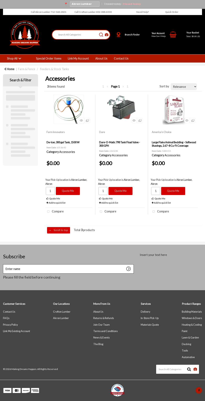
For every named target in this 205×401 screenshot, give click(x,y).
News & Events (101, 337)
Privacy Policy (10, 324)
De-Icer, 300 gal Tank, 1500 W (62, 142)
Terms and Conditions (105, 331)
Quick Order (171, 11)
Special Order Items (48, 58)
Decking (186, 344)
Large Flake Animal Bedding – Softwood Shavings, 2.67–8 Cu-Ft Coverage (174, 144)
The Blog (98, 344)
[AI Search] (107, 34)
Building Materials (192, 311)
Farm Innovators (55, 132)
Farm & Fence (26, 69)
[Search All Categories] (81, 35)
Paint (184, 331)
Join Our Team (101, 324)
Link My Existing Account (16, 331)
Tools (185, 350)
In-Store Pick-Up (150, 318)
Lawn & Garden (190, 337)
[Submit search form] (101, 34)
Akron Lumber (61, 318)
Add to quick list (55, 202)
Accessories (67, 152)
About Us (101, 58)
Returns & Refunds (103, 318)
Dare (102, 132)
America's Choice (161, 132)
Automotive (188, 357)
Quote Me (68, 190)
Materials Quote (150, 324)
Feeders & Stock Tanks (54, 69)
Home (9, 69)
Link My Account (78, 58)
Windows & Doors (192, 318)
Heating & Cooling (192, 324)
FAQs (6, 318)
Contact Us (121, 58)
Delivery (145, 311)
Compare (54, 212)
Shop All (12, 58)
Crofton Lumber (61, 311)
